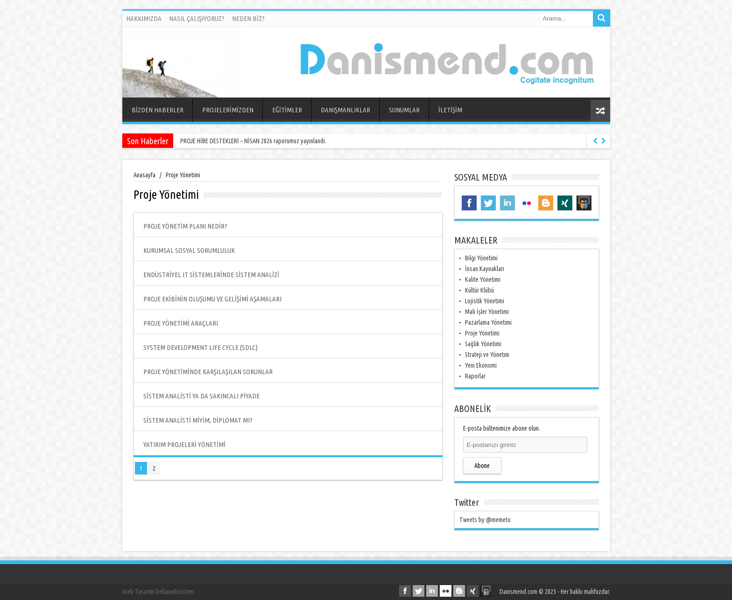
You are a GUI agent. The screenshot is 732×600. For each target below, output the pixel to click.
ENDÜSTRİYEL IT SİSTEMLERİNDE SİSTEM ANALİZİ (211, 275)
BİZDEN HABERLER (157, 110)
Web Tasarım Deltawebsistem (158, 591)
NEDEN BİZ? (248, 18)
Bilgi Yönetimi (481, 258)
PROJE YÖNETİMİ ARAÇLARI (180, 323)
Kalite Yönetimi (482, 279)
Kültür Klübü (479, 290)
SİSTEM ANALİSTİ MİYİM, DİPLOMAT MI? (198, 420)
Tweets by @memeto (485, 519)
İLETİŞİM (450, 110)
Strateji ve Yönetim (487, 354)
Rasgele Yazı (600, 111)
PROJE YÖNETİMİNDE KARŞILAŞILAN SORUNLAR (208, 372)
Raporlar (475, 376)
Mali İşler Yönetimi (487, 311)
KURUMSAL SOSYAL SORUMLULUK (189, 250)
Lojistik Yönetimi (484, 301)
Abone (482, 465)
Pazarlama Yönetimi (488, 322)
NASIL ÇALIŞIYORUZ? (197, 18)
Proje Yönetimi (482, 333)
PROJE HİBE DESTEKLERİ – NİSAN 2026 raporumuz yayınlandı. (253, 141)
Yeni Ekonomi (481, 365)
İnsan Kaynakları (484, 268)
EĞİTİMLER (287, 110)
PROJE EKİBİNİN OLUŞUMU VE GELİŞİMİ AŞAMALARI (212, 299)
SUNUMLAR (404, 110)
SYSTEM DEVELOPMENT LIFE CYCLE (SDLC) (200, 347)
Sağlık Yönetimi (483, 344)
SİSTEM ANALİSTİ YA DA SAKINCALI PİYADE (201, 396)
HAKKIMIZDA (144, 18)
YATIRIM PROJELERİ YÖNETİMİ (184, 444)
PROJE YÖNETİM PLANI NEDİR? (185, 226)
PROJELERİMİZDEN (227, 110)
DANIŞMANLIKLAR (345, 110)
